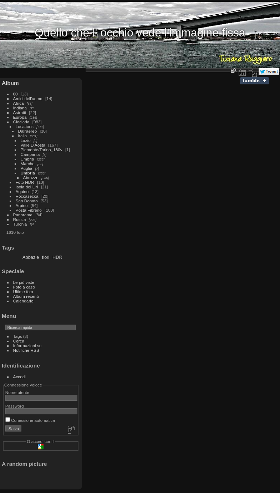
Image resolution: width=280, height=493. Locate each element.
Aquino (22, 191)
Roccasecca (27, 196)
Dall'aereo (27, 131)
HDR (57, 257)
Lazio (26, 140)
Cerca (18, 341)
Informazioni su (27, 345)
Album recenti (26, 296)
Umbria (27, 159)
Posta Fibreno (29, 210)
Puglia (26, 168)
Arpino (22, 205)
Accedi (19, 376)
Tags (17, 336)
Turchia (20, 224)
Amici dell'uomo (27, 98)
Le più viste (24, 282)
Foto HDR (25, 182)
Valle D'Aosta (33, 145)
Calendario (23, 301)
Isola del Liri (27, 186)
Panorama (22, 214)
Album (10, 83)
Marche (28, 163)
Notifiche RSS (26, 350)
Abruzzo (31, 177)
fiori (46, 257)
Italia (22, 135)
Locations (25, 126)
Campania (30, 154)
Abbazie (30, 257)
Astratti (19, 112)
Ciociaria (21, 121)
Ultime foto (23, 291)
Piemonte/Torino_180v (41, 149)
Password (14, 406)
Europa (20, 117)
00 (15, 94)
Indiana (20, 107)
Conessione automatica (30, 420)
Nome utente (17, 392)
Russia (19, 219)
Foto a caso (24, 287)
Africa (18, 103)
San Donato (27, 200)
